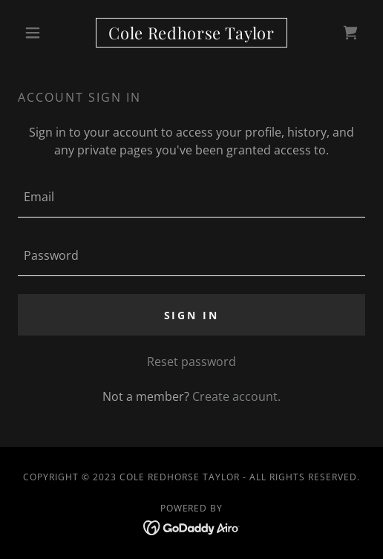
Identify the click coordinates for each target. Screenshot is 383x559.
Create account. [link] (236, 396)
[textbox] (191, 197)
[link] (191, 33)
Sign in (192, 315)
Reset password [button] (191, 361)
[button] (44, 33)
